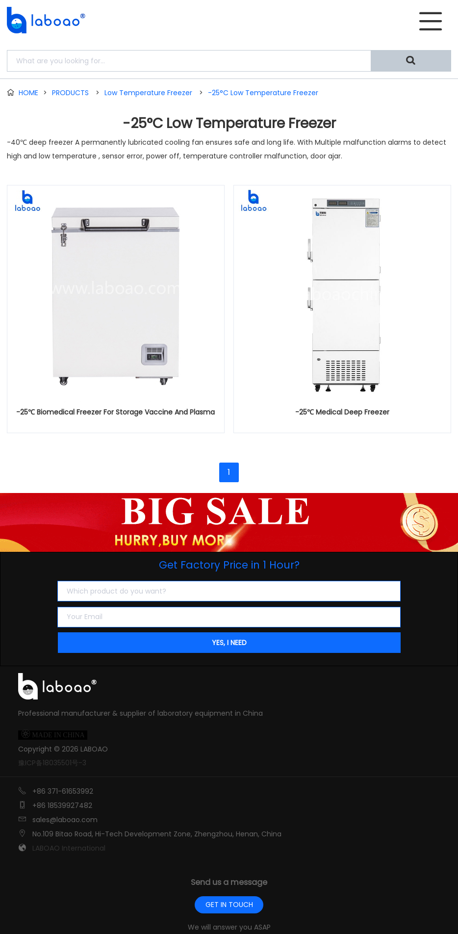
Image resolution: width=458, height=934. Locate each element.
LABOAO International (68, 848)
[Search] (411, 61)
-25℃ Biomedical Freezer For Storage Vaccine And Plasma (115, 412)
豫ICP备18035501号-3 (52, 763)
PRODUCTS (70, 93)
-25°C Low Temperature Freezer (263, 93)
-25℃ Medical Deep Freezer (342, 412)
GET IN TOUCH (229, 904)
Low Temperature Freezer (148, 93)
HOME (28, 93)
